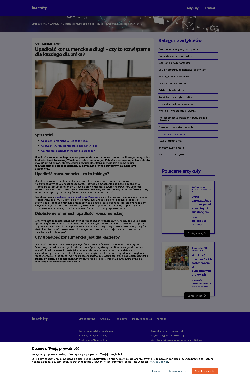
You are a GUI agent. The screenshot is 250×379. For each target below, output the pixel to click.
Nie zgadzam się (177, 371)
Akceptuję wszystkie (205, 371)
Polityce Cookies (158, 362)
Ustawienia (155, 371)
